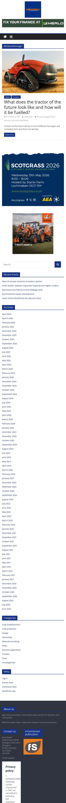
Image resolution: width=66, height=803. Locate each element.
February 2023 (8, 474)
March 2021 (7, 571)
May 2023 (6, 461)
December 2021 (9, 533)
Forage (5, 633)
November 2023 (9, 436)
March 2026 (7, 318)
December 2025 (9, 331)
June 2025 (6, 356)
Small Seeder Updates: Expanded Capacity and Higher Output (30, 285)
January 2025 (8, 377)
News (7, 97)
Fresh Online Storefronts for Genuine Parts (21, 298)
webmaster (28, 117)
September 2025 (9, 343)
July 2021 (6, 554)
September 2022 (9, 495)
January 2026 (8, 326)
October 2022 (8, 491)
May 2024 (6, 411)
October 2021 (8, 541)
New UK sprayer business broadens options (22, 281)
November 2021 (9, 537)
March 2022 (7, 520)
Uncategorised (8, 662)
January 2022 (8, 529)
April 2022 (6, 516)
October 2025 (8, 339)
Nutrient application (11, 650)
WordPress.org (8, 691)
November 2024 (9, 385)
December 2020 (9, 583)
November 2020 (9, 587)
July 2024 (6, 402)
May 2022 (6, 512)
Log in (4, 678)
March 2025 (7, 369)
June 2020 (6, 609)
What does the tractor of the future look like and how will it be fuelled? (32, 107)
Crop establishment (11, 624)
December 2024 (9, 381)
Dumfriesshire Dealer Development (18, 294)
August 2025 (7, 347)
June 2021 (6, 558)
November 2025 (9, 335)
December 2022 (9, 482)
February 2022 (8, 524)
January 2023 (8, 478)
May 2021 (6, 562)
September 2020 (9, 596)
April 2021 (6, 566)
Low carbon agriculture (20, 120)
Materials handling (10, 641)
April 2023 (6, 465)
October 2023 (8, 440)
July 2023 (6, 453)
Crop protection (9, 629)
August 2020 (7, 600)
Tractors (16, 97)
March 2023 (7, 470)
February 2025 (8, 373)
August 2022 (7, 499)
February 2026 (8, 322)
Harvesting (7, 637)
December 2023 (9, 432)
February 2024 (8, 423)
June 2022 (6, 507)
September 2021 (9, 545)
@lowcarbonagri (43, 117)
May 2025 (6, 360)
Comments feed (9, 687)
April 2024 (6, 415)
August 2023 (7, 449)
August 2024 (7, 398)
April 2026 (6, 314)
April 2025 (6, 364)
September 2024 (9, 394)
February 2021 (8, 575)
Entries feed (7, 682)
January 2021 (8, 579)
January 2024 (8, 427)
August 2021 (7, 550)
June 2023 (6, 457)
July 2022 (6, 503)
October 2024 (8, 390)
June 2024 (6, 406)
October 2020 (8, 592)
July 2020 (6, 604)
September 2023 (9, 444)
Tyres (4, 658)
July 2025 (6, 352)
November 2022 (9, 486)
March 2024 (7, 419)
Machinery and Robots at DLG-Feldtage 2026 (22, 289)
